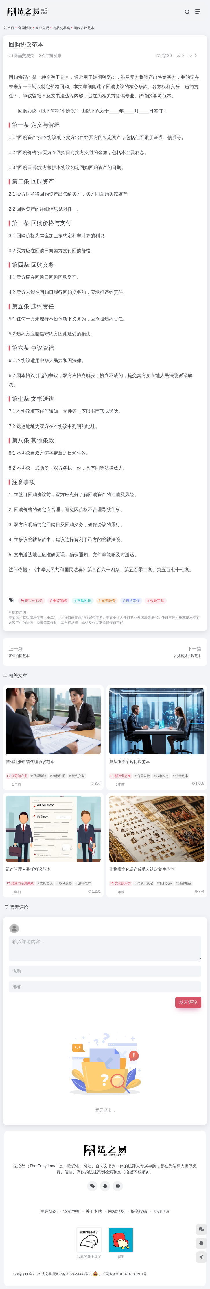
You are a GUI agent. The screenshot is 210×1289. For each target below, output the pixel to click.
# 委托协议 (45, 883)
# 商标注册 (57, 776)
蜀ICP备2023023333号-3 (72, 1274)
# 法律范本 (180, 776)
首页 (10, 28)
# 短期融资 (107, 601)
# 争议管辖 (58, 601)
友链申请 (161, 1211)
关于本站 (94, 1211)
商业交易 (42, 28)
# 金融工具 (155, 601)
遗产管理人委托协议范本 (28, 869)
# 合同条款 (142, 776)
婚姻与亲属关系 (20, 883)
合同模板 (25, 28)
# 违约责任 (131, 601)
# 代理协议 (38, 776)
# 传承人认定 (144, 883)
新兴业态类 (120, 776)
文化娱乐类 (120, 883)
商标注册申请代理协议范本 (30, 761)
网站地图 (116, 1211)
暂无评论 (19, 907)
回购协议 (18, 77)
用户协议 (48, 1211)
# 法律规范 (183, 883)
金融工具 (55, 77)
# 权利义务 (76, 776)
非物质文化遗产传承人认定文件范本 (141, 869)
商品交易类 (61, 28)
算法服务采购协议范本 (129, 761)
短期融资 (102, 77)
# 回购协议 (82, 601)
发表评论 (188, 1002)
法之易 (46, 1274)
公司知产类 (17, 776)
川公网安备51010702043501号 (120, 1274)
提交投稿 (139, 1211)
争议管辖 (32, 95)
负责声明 (71, 1211)
